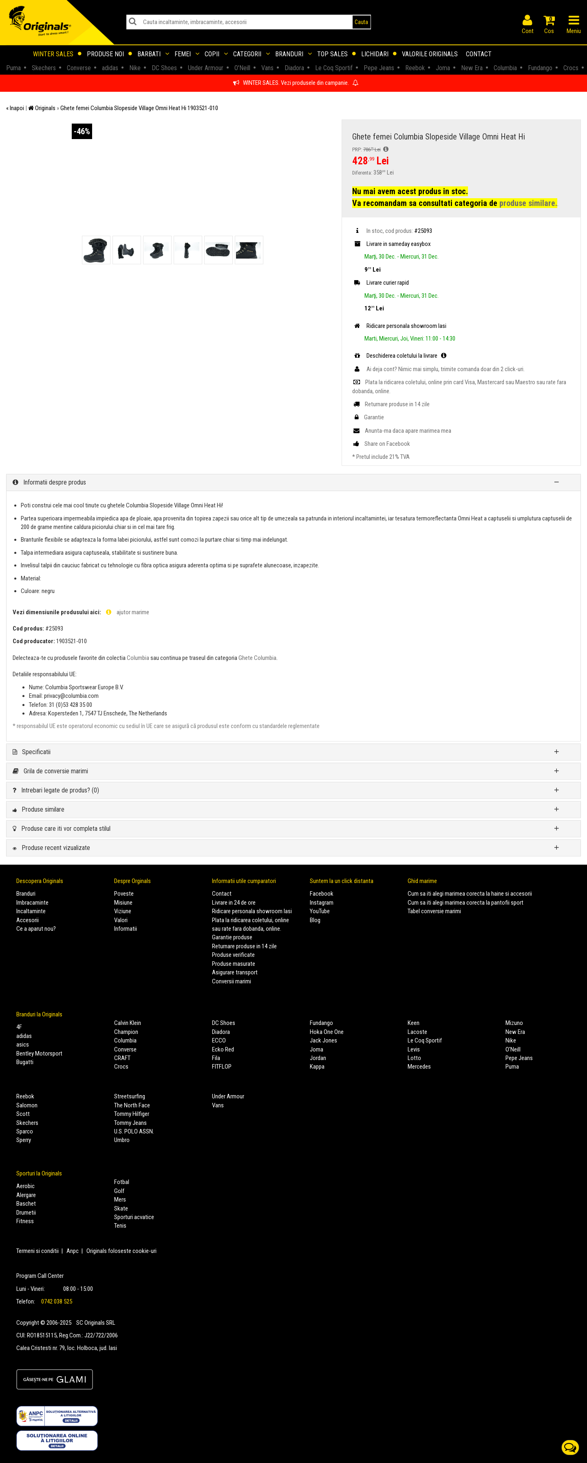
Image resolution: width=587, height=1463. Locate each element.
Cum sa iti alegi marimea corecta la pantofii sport (465, 902)
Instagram (321, 902)
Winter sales (57, 54)
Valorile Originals (430, 54)
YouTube (320, 911)
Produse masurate (233, 963)
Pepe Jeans (519, 1058)
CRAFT (122, 1058)
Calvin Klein (127, 1023)
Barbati (153, 54)
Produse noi (109, 54)
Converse (125, 1049)
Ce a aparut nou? (36, 928)
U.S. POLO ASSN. (134, 1131)
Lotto (414, 1058)
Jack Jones (323, 1040)
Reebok (25, 1096)
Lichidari (379, 54)
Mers (120, 1199)
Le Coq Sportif (425, 1040)
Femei (186, 54)
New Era (515, 1032)
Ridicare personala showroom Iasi (252, 911)
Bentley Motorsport (39, 1053)
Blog (315, 920)
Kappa (317, 1066)
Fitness (25, 1221)
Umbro (122, 1140)
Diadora (221, 1032)
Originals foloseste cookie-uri (121, 1251)
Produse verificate (233, 954)
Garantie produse (232, 937)
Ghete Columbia (257, 658)
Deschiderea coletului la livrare (400, 355)
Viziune (122, 911)
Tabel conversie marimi (434, 911)
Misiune (123, 902)
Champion (126, 1032)
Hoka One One (327, 1032)
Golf (119, 1191)
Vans (218, 1105)
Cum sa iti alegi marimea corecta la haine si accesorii (470, 893)
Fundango (321, 1023)
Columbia (138, 658)
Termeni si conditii (37, 1251)
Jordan (318, 1058)
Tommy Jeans (130, 1123)
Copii (216, 54)
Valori (121, 920)
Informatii (125, 928)
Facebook (321, 893)
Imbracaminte (32, 902)
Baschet (26, 1203)
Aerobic (25, 1186)
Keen (413, 1023)
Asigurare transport (235, 972)
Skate (121, 1208)
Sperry (23, 1140)
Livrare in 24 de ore (234, 902)
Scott (23, 1114)
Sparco (24, 1131)
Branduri (293, 54)
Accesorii (27, 920)
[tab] (293, 482)
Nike (510, 1040)
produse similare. (528, 203)
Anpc (72, 1251)
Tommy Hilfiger (131, 1114)
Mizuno (514, 1023)
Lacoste (417, 1032)
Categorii (251, 54)
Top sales (336, 54)
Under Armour (228, 1096)
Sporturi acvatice (134, 1217)
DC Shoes (223, 1023)
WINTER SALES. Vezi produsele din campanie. (295, 82)
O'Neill (513, 1049)
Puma (512, 1066)
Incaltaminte (31, 911)
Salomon (27, 1105)
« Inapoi (15, 108)
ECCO (219, 1040)
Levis (414, 1049)
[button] (293, 482)
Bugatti (24, 1062)
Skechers (27, 1123)
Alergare (26, 1195)
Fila (216, 1058)
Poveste (124, 893)
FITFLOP (222, 1066)
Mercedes (419, 1066)
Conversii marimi (231, 981)
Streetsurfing (129, 1096)
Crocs (121, 1066)
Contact (479, 54)
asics (22, 1044)
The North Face (132, 1105)
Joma (316, 1049)
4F (19, 1027)
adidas (24, 1036)
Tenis (120, 1225)
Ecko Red (223, 1049)
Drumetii (26, 1212)
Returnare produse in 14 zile (244, 946)
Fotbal (121, 1182)
